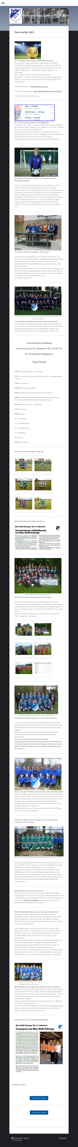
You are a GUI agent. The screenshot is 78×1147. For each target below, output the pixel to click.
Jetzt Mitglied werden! (39, 1098)
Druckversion (17, 1138)
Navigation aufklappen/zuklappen (39, 3)
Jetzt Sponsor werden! (39, 1112)
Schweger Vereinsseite (31, 900)
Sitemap (26, 1138)
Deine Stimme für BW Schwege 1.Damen (48, 91)
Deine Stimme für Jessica (39, 86)
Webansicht (62, 1138)
